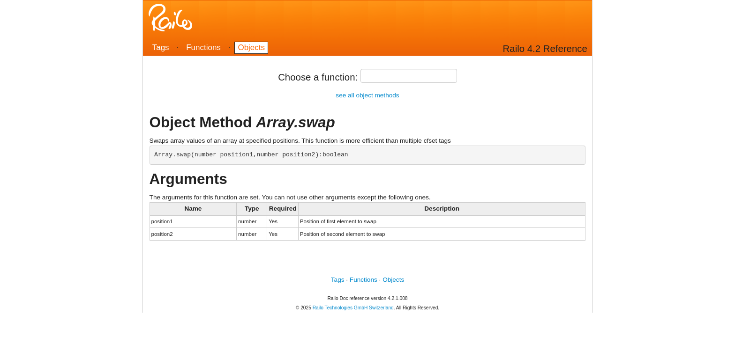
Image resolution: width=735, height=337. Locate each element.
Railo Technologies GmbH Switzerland (353, 307)
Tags (160, 47)
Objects (251, 47)
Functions (203, 47)
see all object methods (367, 95)
